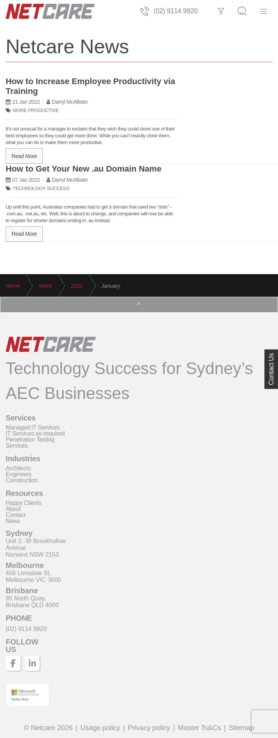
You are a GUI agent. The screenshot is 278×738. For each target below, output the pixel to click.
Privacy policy (149, 728)
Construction (22, 480)
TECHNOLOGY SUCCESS (41, 186)
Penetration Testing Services (30, 442)
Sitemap (241, 728)
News (13, 521)
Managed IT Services (33, 427)
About (13, 509)
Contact (15, 515)
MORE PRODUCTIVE (36, 108)
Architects (18, 468)
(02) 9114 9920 (175, 10)
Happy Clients (23, 503)
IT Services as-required (35, 433)
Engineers (18, 474)
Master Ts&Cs (199, 728)
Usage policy (100, 728)
